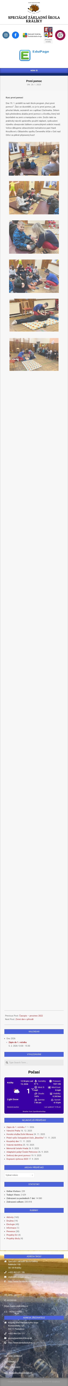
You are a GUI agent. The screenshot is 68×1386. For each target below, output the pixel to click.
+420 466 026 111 (16, 1333)
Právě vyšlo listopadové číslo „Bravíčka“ (25, 1138)
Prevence (10, 1231)
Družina (10, 1221)
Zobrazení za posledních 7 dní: (21, 1198)
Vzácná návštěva (14, 1145)
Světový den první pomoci (18, 1155)
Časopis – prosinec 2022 (31, 1015)
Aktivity (10, 1217)
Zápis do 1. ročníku (18, 1042)
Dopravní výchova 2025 (17, 1159)
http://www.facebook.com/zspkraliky (25, 1281)
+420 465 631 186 (16, 1272)
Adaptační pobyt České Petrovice (22, 1152)
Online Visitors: (14, 1191)
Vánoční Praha (13, 1130)
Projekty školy (13, 1238)
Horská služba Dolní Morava (19, 1134)
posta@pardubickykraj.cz (20, 1338)
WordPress (56, 1381)
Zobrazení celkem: (15, 1202)
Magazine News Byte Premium (31, 1381)
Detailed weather (13, 1107)
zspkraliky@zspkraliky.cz (19, 1277)
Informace (11, 1228)
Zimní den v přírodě (24, 1019)
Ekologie (10, 1224)
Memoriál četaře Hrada (17, 1148)
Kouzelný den (12, 1141)
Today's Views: (13, 1195)
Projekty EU (11, 1235)
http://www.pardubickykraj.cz (21, 1342)
